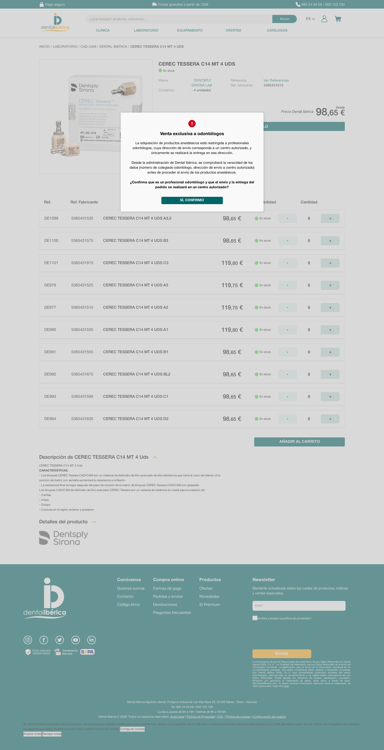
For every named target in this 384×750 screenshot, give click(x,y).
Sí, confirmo (192, 200)
